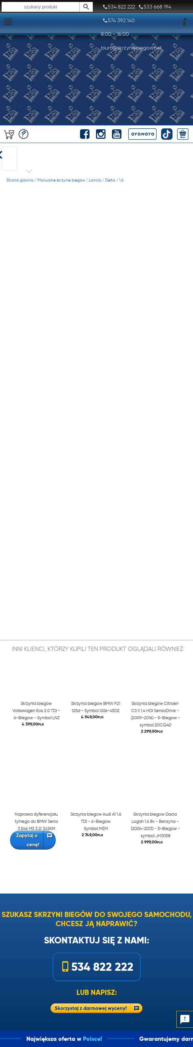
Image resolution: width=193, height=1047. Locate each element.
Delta (110, 180)
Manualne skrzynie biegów (61, 180)
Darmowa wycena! (23, 134)
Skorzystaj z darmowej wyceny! (91, 1008)
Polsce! (102, 1038)
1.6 (121, 180)
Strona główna (20, 180)
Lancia (95, 180)
